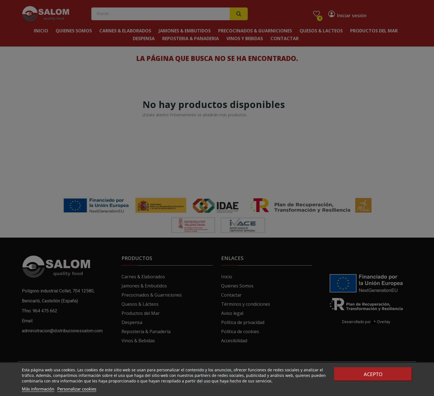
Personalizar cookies (76, 389)
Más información (38, 389)
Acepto (373, 374)
